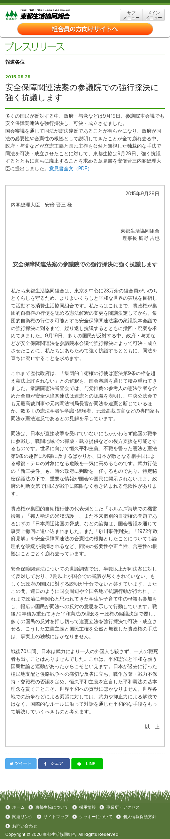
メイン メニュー (153, 15)
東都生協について (52, 807)
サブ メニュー (131, 15)
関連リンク (22, 816)
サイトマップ (56, 816)
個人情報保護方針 (139, 816)
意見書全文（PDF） (70, 168)
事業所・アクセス (123, 807)
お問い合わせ (24, 826)
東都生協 (48, 15)
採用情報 (87, 807)
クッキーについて (96, 816)
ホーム (18, 807)
